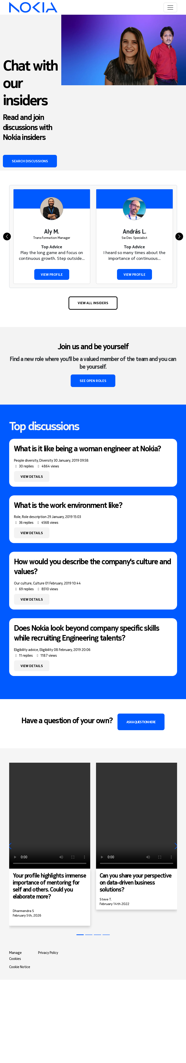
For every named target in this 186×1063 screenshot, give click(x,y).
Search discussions (30, 161)
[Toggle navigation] (170, 7)
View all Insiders (93, 303)
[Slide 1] (88, 935)
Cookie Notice (19, 967)
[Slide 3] (106, 935)
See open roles (93, 380)
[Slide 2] (97, 935)
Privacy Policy (48, 952)
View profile (52, 274)
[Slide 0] (80, 935)
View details (32, 476)
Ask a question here (141, 722)
